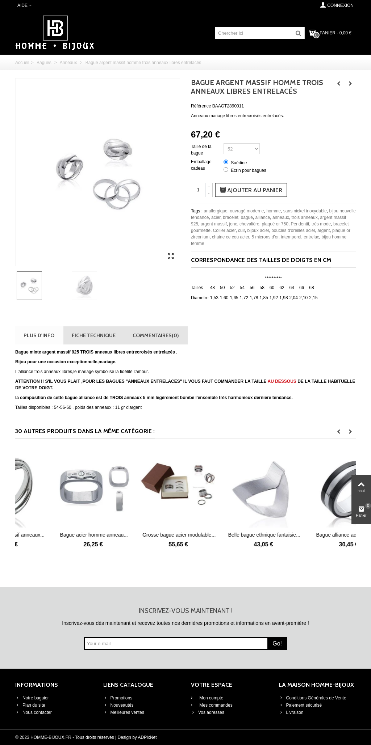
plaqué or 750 (275, 224)
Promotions (118, 698)
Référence (201, 106)
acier (215, 217)
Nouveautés (118, 705)
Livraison (291, 712)
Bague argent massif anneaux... (57, 535)
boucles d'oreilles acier (293, 230)
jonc (233, 224)
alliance (262, 217)
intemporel (291, 237)
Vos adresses (207, 712)
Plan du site (30, 705)
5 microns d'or (264, 237)
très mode (321, 224)
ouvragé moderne (247, 210)
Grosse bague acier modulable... (227, 535)
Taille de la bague (201, 150)
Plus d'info (39, 335)
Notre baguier (32, 698)
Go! (277, 643)
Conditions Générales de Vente (312, 698)
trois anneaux (305, 217)
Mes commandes (215, 705)
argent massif (214, 224)
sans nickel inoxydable (305, 210)
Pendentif (300, 224)
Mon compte (210, 697)
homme (273, 210)
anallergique (215, 210)
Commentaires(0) (156, 335)
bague (247, 217)
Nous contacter (33, 712)
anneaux (280, 217)
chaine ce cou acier (230, 237)
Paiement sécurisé (300, 705)
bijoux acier (258, 230)
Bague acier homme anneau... (143, 535)
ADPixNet (147, 737)
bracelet (230, 217)
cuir (241, 230)
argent (323, 230)
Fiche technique (94, 335)
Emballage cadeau (201, 165)
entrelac (311, 237)
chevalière (249, 224)
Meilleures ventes (123, 712)
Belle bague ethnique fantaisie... (313, 535)
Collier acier (224, 230)
